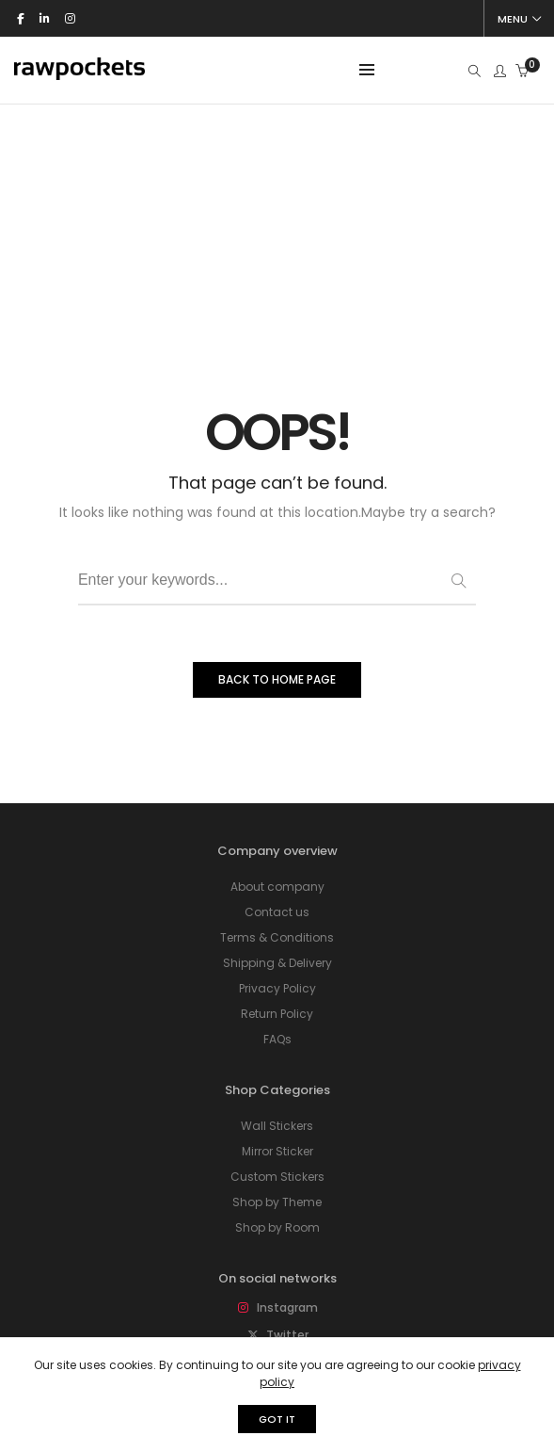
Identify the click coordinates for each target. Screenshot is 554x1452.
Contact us (277, 714)
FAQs (277, 841)
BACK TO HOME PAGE (277, 482)
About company (277, 689)
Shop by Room (277, 1030)
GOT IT (277, 1419)
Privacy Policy (277, 790)
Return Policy (277, 816)
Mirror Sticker (277, 953)
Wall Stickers (277, 928)
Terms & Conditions (277, 740)
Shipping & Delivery (277, 765)
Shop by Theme (277, 1004)
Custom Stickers (277, 979)
